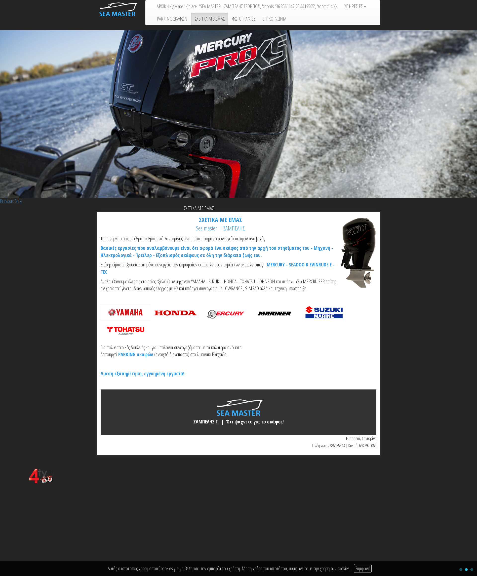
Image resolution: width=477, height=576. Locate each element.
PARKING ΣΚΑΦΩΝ (172, 18)
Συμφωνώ (362, 568)
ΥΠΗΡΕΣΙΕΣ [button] (355, 6)
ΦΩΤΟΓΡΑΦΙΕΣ (243, 18)
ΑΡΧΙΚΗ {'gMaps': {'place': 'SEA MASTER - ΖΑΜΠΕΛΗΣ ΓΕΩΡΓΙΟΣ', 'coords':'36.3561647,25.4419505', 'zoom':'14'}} (247, 6)
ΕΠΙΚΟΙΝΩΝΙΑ (274, 18)
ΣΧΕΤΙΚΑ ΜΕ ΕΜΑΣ (210, 18)
